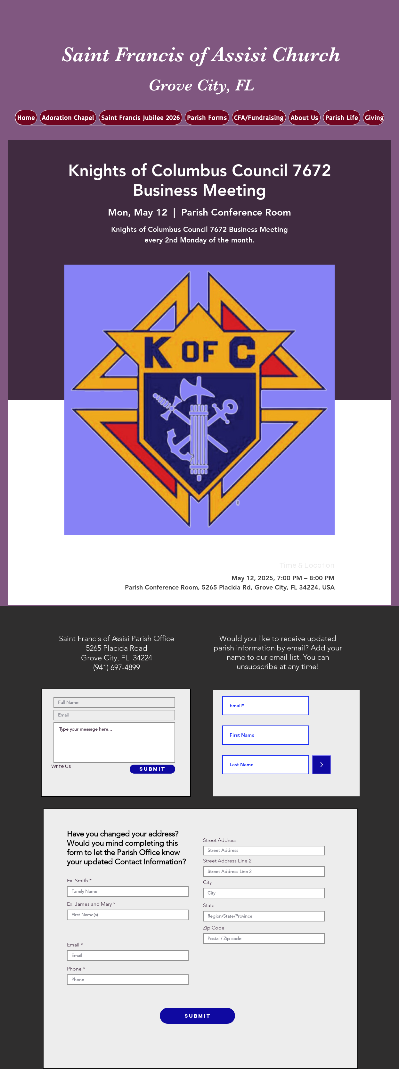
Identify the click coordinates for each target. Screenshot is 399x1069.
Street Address (220, 840)
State (209, 905)
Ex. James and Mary (89, 904)
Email (73, 944)
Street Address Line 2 (227, 860)
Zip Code (213, 927)
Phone (74, 968)
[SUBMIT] (152, 769)
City (207, 882)
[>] (321, 764)
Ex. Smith (77, 880)
